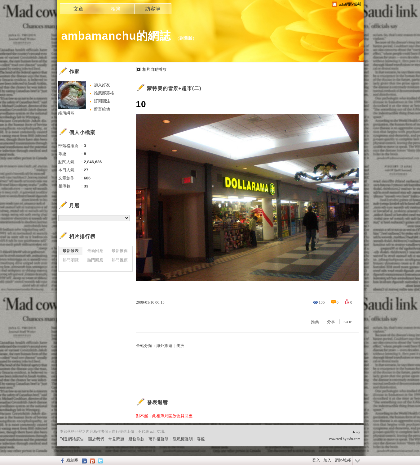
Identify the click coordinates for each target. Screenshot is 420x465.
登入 (316, 460)
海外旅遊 (164, 345)
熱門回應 (95, 260)
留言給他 (102, 109)
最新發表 (71, 250)
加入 (327, 460)
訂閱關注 (102, 101)
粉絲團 (72, 460)
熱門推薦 (120, 260)
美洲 (180, 345)
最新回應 (95, 250)
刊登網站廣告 (72, 439)
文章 (78, 8)
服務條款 (136, 439)
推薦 (315, 321)
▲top (356, 431)
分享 (331, 321)
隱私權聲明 (183, 439)
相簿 (116, 8)
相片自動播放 (154, 69)
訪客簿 (152, 8)
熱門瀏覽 (71, 260)
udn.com (353, 439)
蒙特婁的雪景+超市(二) (174, 88)
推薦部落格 (104, 93)
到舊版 (185, 38)
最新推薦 (120, 250)
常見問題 (116, 439)
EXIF (347, 321)
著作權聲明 (158, 439)
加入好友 (102, 85)
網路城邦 (343, 460)
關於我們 (96, 439)
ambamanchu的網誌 (116, 35)
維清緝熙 (66, 113)
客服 (201, 439)
